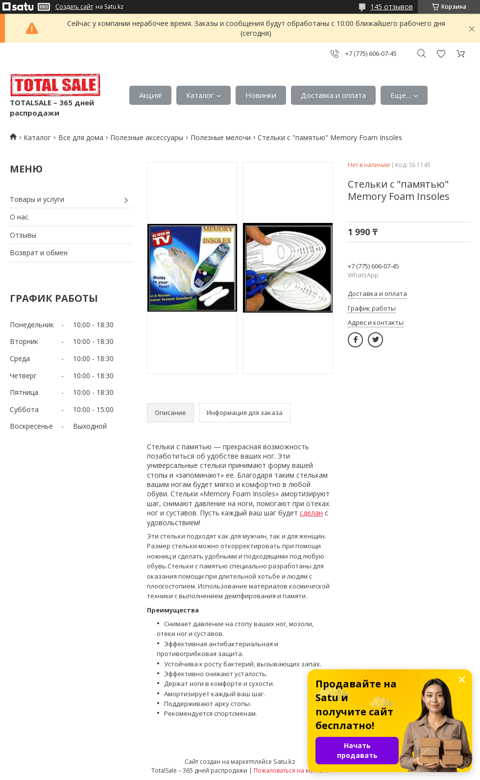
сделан (311, 512)
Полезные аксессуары (146, 137)
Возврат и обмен (39, 252)
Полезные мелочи (221, 137)
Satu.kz (284, 761)
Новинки (260, 95)
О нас (19, 216)
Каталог (200, 95)
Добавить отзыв (441, 53)
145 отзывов (391, 6)
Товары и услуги (37, 199)
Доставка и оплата (333, 95)
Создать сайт (74, 6)
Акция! (150, 95)
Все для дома (80, 137)
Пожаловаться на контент (291, 770)
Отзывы (23, 235)
